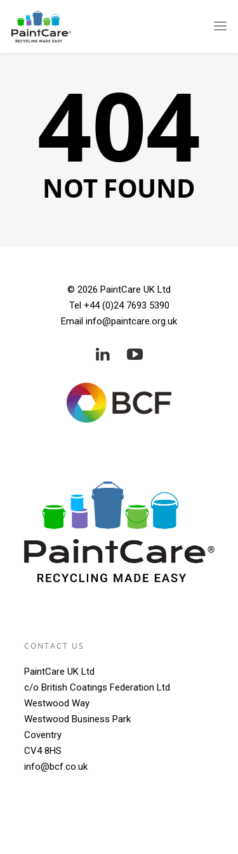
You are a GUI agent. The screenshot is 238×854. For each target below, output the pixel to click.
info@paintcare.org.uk (131, 321)
